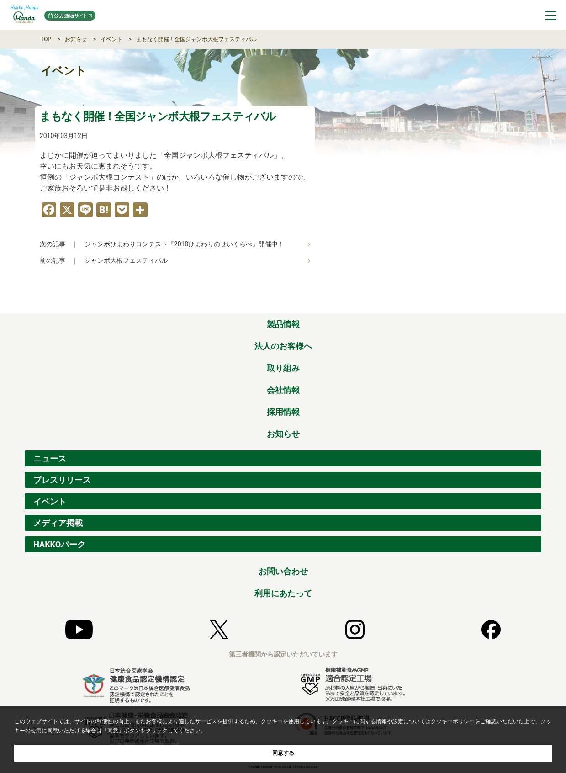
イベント (111, 39)
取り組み (283, 368)
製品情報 (283, 324)
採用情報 (283, 412)
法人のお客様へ (283, 346)
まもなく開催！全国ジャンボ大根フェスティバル (196, 39)
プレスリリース (62, 480)
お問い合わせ (283, 571)
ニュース (49, 458)
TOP (46, 39)
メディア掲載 (58, 523)
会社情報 (283, 390)
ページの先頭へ (535, 303)
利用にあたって (283, 593)
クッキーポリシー (453, 721)
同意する (283, 753)
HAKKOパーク (59, 544)
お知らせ (76, 39)
